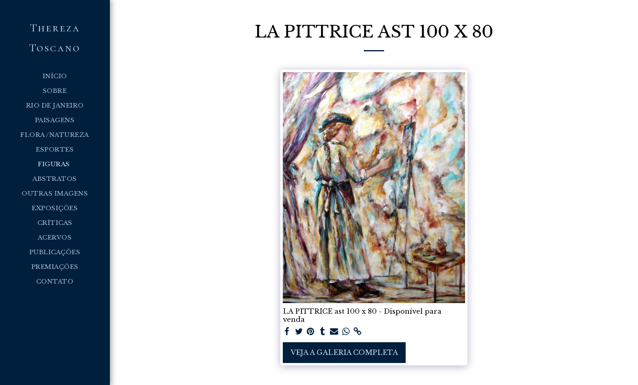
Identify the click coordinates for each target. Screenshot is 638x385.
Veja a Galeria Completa (344, 352)
